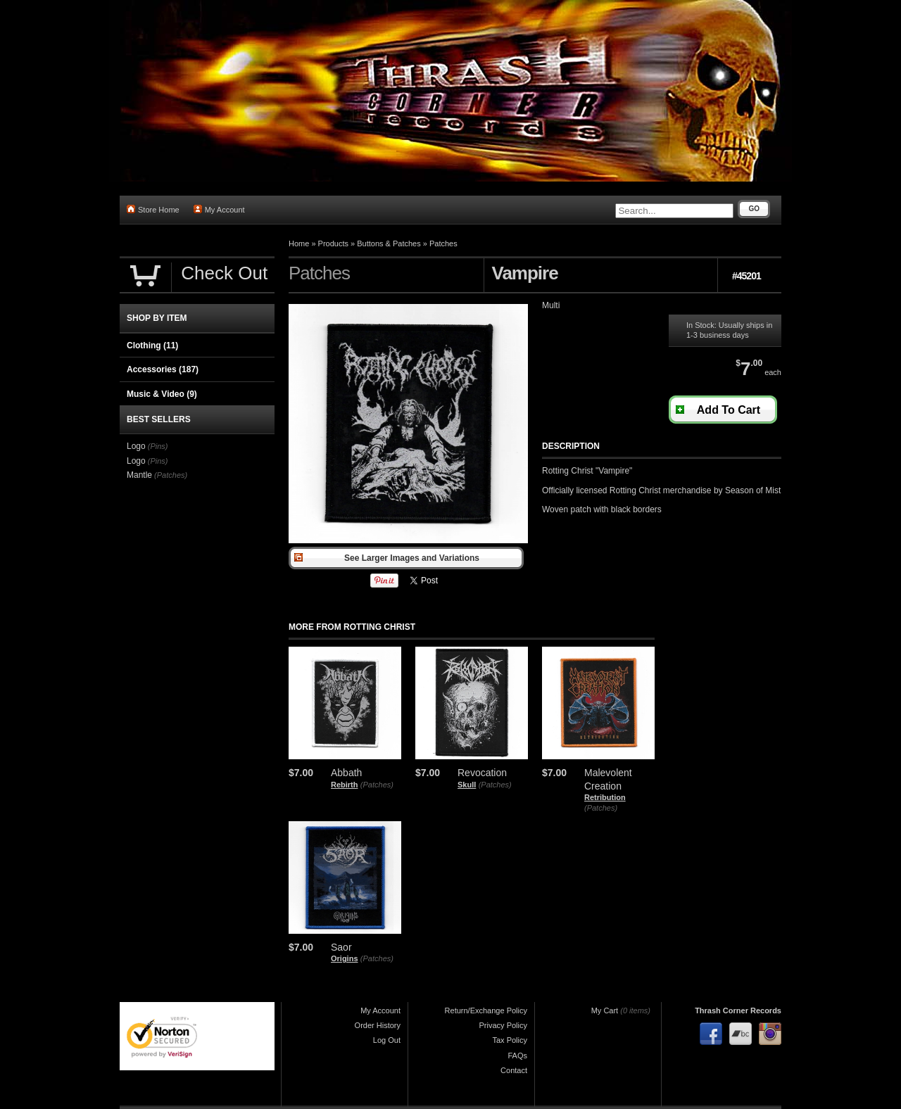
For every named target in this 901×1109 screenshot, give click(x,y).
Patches (443, 243)
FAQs (517, 1055)
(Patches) (376, 784)
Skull (467, 784)
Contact (513, 1070)
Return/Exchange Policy (486, 1010)
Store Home (153, 209)
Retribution (605, 797)
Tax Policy (509, 1040)
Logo (136, 446)
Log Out (387, 1040)
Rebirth (344, 784)
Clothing (152, 345)
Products (333, 243)
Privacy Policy (503, 1025)
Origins (344, 958)
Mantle (139, 475)
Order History (378, 1025)
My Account (219, 209)
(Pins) (158, 446)
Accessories (163, 369)
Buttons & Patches (389, 243)
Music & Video (162, 394)
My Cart (605, 1010)
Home (299, 243)
